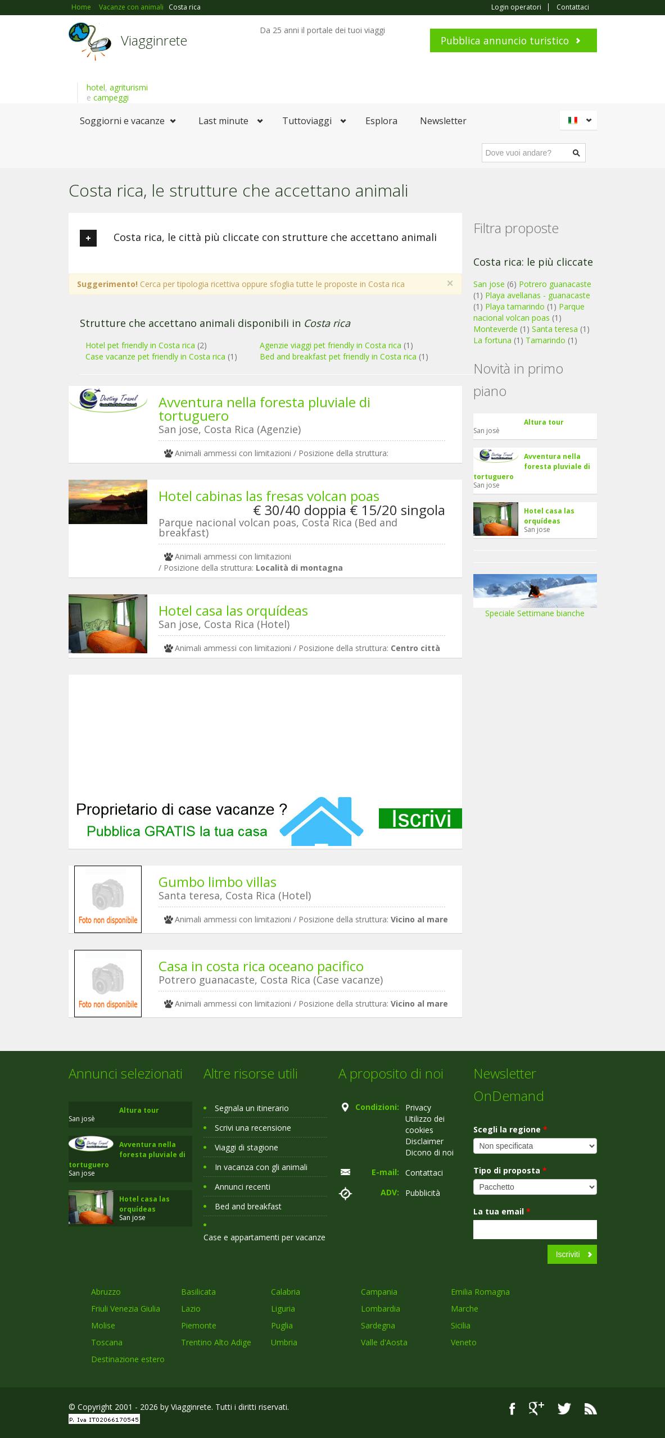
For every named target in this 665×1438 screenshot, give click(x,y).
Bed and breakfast (248, 1206)
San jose (489, 284)
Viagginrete (154, 40)
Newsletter (443, 121)
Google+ (536, 1408)
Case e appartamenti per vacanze (264, 1237)
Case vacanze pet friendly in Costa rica (155, 356)
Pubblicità (422, 1192)
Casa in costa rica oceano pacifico (261, 966)
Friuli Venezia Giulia (125, 1308)
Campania (379, 1291)
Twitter (564, 1408)
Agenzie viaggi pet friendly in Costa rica (330, 345)
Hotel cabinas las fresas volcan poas (269, 495)
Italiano (580, 120)
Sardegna (378, 1325)
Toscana (107, 1342)
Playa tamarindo (515, 306)
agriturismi (129, 87)
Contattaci (573, 7)
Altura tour (544, 422)
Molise (103, 1325)
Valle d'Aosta (384, 1342)
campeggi (111, 97)
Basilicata (198, 1291)
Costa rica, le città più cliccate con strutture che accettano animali (258, 238)
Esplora (381, 121)
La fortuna (492, 340)
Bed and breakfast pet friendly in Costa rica (338, 356)
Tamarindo (546, 340)
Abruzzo (106, 1291)
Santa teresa (555, 329)
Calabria (285, 1291)
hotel (96, 87)
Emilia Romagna (480, 1291)
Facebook (512, 1408)
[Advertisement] (265, 735)
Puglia (282, 1325)
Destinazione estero (128, 1359)
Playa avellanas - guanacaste (537, 295)
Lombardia (380, 1308)
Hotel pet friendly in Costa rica (140, 345)
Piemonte (198, 1325)
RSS (591, 1408)
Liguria (283, 1308)
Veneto (464, 1342)
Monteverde (495, 329)
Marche (464, 1308)
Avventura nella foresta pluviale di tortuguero (264, 409)
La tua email (502, 1211)
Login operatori (516, 7)
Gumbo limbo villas (218, 881)
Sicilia (461, 1325)
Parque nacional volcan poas (529, 312)
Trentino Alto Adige (216, 1342)
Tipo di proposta (510, 1170)
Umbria (284, 1342)
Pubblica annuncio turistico (505, 40)
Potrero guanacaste (555, 284)
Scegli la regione (510, 1129)
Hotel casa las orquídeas (233, 610)
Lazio (191, 1308)
